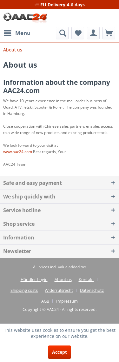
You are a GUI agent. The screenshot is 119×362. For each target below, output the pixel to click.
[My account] (93, 33)
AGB (45, 301)
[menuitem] (17, 33)
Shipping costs (24, 290)
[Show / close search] (62, 33)
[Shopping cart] (108, 33)
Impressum (67, 301)
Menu (17, 32)
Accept (59, 352)
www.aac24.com (17, 151)
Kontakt (86, 279)
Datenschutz (92, 290)
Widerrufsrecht (59, 290)
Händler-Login (34, 279)
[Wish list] (77, 33)
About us (63, 279)
